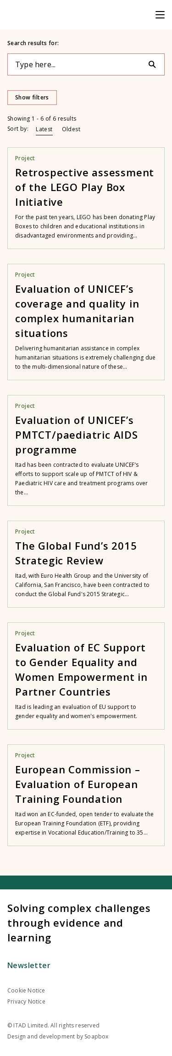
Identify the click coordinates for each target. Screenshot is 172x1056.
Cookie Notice (26, 990)
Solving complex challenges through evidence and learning (79, 922)
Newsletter (28, 965)
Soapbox (96, 1036)
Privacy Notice (26, 1001)
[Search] (156, 64)
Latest (44, 129)
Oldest (71, 129)
